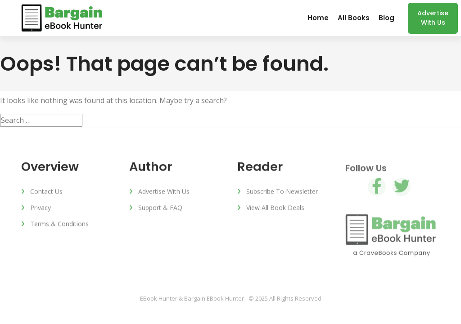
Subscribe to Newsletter (282, 192)
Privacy (40, 208)
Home (318, 17)
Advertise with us (432, 18)
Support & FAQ (160, 208)
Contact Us (46, 192)
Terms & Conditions (59, 224)
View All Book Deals (275, 208)
